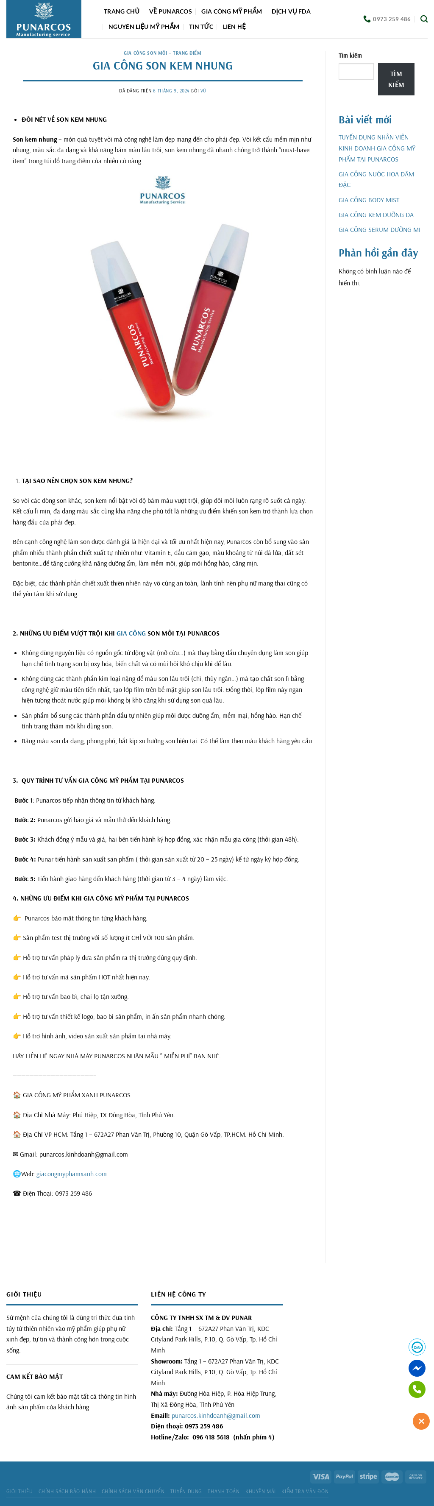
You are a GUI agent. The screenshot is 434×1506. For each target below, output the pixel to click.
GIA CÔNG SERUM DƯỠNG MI (379, 229)
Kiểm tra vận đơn (304, 1491)
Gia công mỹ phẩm (231, 11)
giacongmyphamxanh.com (71, 1173)
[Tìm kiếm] (424, 19)
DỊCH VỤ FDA (291, 11)
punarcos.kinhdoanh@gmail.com (216, 1415)
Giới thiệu (19, 1491)
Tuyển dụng (186, 1491)
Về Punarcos (170, 11)
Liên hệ (234, 26)
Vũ (203, 91)
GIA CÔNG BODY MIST (369, 199)
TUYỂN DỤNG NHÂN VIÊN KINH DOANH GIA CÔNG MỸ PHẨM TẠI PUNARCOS (377, 148)
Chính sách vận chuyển (133, 1491)
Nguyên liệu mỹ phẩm (144, 26)
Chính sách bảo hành (67, 1491)
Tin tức (201, 26)
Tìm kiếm (350, 55)
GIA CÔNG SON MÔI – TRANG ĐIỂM (162, 53)
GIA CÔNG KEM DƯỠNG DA (376, 214)
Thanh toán (223, 1491)
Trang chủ (121, 11)
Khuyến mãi (260, 1491)
